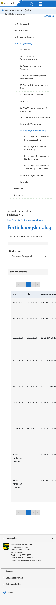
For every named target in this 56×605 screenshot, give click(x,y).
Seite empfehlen (13, 584)
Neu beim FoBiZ (21, 30)
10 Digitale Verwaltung (30, 124)
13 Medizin (25, 182)
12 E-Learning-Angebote (31, 175)
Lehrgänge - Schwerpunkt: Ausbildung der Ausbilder (36, 167)
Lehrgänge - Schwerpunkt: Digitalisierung (36, 157)
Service (9, 571)
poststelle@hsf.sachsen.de (29, 560)
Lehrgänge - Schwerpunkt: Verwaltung (36, 148)
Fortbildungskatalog (23, 43)
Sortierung (15, 251)
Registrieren (19, 195)
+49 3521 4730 (24, 555)
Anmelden (18, 188)
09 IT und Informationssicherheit (35, 117)
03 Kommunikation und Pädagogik (30, 67)
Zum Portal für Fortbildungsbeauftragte (25, 220)
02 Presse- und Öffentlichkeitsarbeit (29, 58)
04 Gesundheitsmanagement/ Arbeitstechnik (33, 77)
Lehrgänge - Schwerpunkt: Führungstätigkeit (36, 138)
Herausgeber (11, 538)
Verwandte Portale (14, 578)
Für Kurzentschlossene (24, 37)
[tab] (28, 538)
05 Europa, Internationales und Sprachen (34, 87)
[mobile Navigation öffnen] (22, 4)
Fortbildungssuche (22, 23)
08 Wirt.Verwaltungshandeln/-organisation (34, 109)
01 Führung (25, 49)
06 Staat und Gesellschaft (31, 94)
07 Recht (24, 101)
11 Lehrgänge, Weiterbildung (33, 130)
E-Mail (10, 592)
